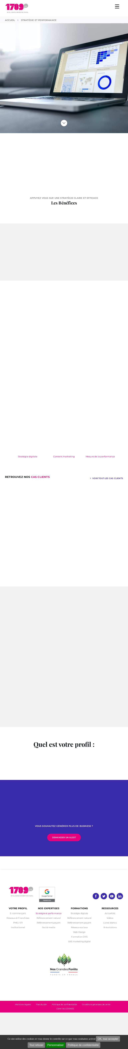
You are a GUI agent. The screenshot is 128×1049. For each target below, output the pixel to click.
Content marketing (64, 456)
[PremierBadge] (47, 887)
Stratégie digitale (28, 456)
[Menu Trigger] (117, 6)
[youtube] (112, 896)
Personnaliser (55, 1045)
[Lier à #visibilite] (64, 123)
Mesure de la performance (100, 456)
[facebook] (96, 896)
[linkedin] (120, 896)
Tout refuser (36, 1045)
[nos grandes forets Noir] (64, 951)
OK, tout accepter (108, 1038)
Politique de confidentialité (83, 1045)
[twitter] (104, 896)
